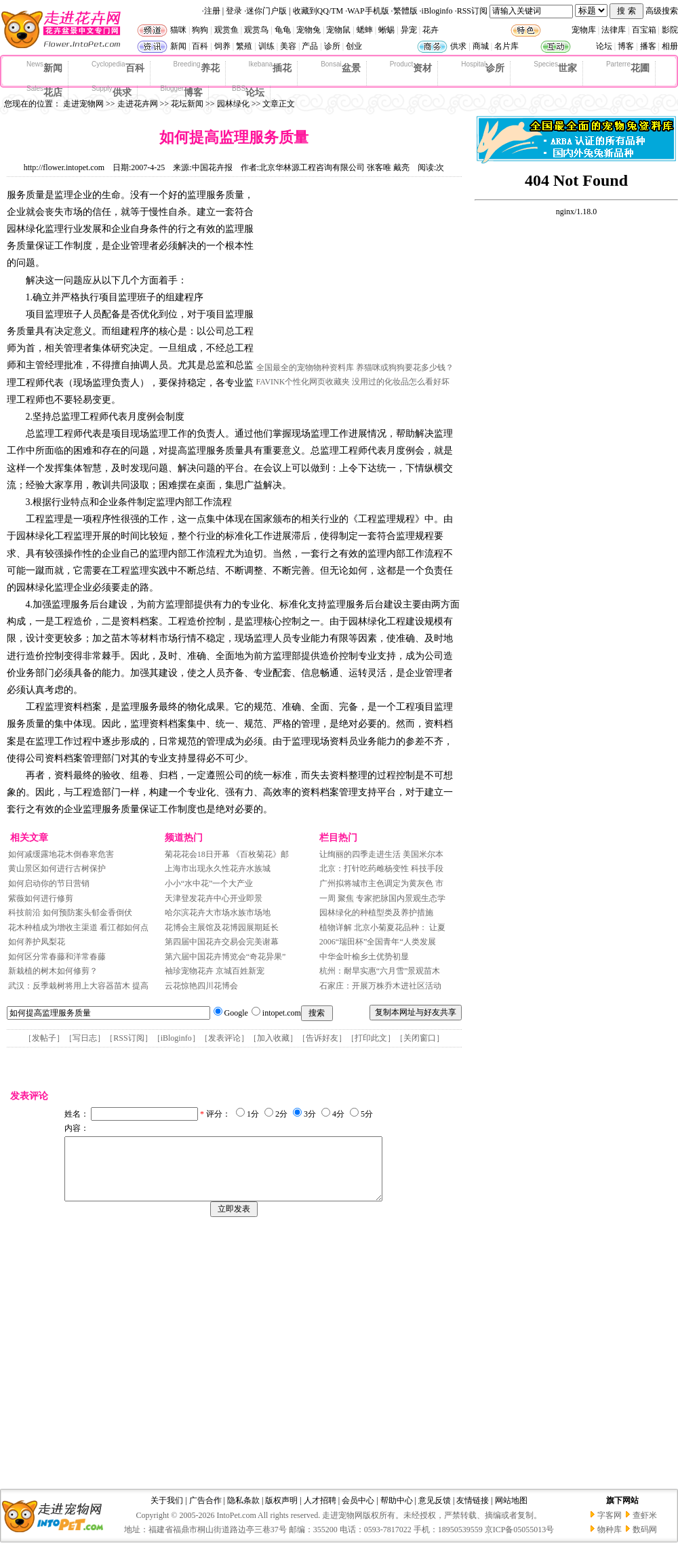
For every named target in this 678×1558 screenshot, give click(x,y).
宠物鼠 (338, 30)
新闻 (178, 46)
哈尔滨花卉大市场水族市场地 (218, 912)
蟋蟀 (365, 30)
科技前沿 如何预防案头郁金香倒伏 (70, 912)
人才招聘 (320, 1512)
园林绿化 (233, 103)
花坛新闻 (187, 103)
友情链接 (472, 1512)
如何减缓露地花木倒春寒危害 (61, 854)
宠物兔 (308, 30)
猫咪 (178, 30)
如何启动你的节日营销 (48, 883)
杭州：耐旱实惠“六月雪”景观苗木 (380, 971)
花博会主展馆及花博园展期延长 (222, 927)
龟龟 (283, 30)
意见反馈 (434, 1512)
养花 (197, 67)
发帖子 (44, 1038)
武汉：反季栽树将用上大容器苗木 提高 (78, 986)
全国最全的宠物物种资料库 (305, 367)
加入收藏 (273, 1038)
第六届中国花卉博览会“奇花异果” (225, 956)
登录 (234, 11)
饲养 (222, 46)
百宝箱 (644, 30)
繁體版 (405, 11)
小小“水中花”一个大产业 (209, 883)
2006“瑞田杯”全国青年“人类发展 (377, 941)
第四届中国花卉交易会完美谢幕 (222, 941)
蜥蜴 (386, 30)
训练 (266, 46)
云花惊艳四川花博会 (201, 986)
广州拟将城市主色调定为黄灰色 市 (381, 883)
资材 (411, 67)
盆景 (341, 67)
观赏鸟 (256, 30)
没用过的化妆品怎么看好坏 (401, 381)
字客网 (609, 1527)
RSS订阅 (472, 11)
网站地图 (511, 1512)
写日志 (85, 1038)
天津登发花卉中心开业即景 (213, 898)
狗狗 (200, 30)
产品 (310, 46)
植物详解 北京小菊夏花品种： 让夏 (382, 927)
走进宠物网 (83, 103)
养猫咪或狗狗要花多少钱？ (405, 367)
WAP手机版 (367, 11)
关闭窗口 (419, 1038)
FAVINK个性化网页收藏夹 (303, 381)
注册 (212, 11)
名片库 (506, 46)
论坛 (604, 46)
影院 (670, 30)
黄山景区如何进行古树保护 (57, 868)
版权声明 (281, 1512)
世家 (555, 67)
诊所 (332, 46)
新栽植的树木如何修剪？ (53, 971)
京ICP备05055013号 (520, 1541)
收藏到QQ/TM (318, 11)
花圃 (628, 67)
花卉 (430, 30)
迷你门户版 (266, 11)
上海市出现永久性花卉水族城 (218, 868)
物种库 (609, 1541)
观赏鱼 (226, 30)
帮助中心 (396, 1512)
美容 (288, 46)
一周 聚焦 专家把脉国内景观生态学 (382, 898)
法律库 (613, 30)
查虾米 (645, 1527)
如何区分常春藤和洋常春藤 (57, 956)
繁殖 (244, 46)
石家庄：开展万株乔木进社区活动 (381, 986)
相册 (670, 46)
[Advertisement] (358, 273)
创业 (354, 46)
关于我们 (167, 1512)
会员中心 (358, 1512)
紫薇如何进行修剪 (40, 898)
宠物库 (584, 30)
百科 (200, 46)
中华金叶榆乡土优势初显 (364, 956)
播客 (648, 46)
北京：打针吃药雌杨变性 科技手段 (381, 868)
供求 (458, 46)
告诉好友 (322, 1038)
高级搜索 (661, 11)
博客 (626, 46)
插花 (270, 67)
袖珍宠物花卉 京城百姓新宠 (214, 971)
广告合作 (205, 1512)
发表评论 (224, 1038)
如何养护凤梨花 (36, 941)
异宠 (409, 30)
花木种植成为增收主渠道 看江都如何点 (78, 927)
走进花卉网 (137, 103)
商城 (481, 46)
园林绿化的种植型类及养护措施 (376, 912)
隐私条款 (243, 1512)
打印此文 (371, 1038)
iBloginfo (437, 11)
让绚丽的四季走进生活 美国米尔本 (381, 854)
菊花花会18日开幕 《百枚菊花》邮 (227, 854)
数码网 (645, 1541)
